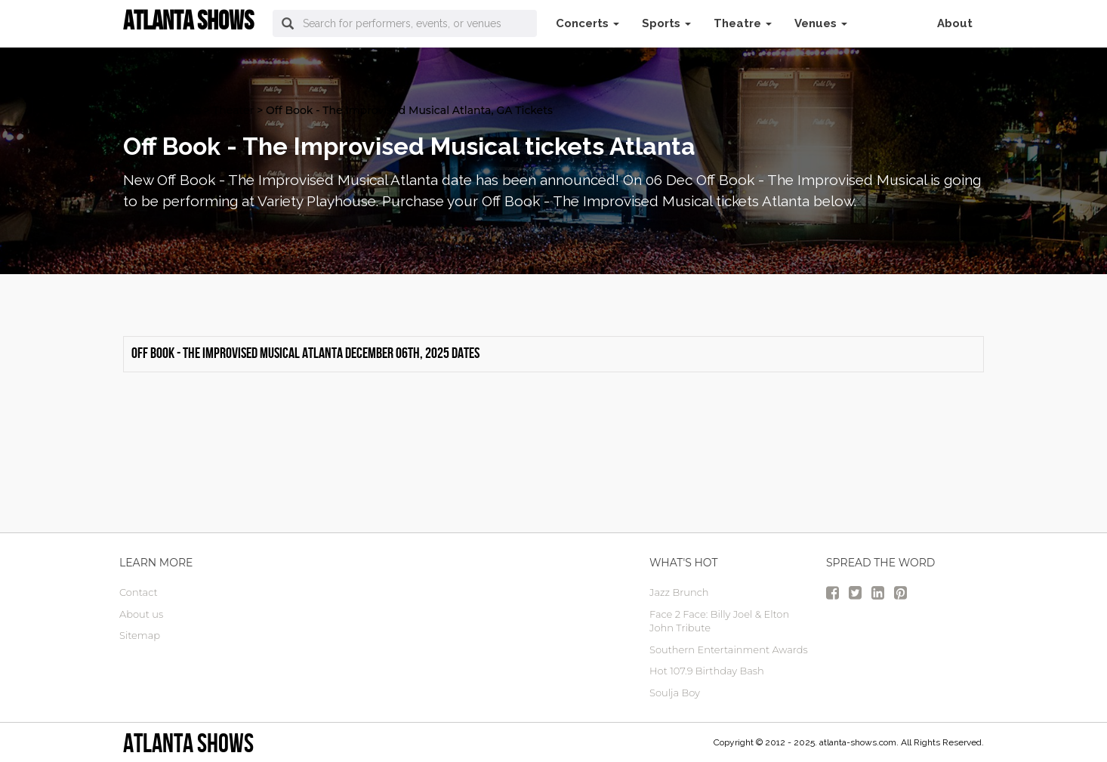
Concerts (587, 23)
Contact (138, 592)
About (955, 23)
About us (141, 614)
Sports (666, 23)
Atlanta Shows (188, 743)
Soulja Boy (674, 692)
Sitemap (139, 635)
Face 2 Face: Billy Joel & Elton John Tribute (719, 621)
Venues (820, 23)
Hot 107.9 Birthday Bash (706, 671)
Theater (233, 110)
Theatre (743, 23)
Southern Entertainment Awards (728, 649)
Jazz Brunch (679, 592)
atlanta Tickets (162, 110)
